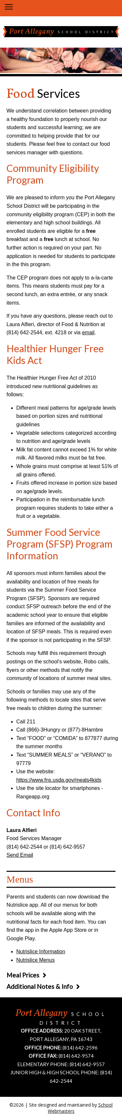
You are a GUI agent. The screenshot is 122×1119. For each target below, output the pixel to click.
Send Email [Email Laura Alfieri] (20, 855)
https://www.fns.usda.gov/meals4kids (58, 780)
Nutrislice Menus (35, 960)
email (88, 332)
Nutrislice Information (40, 951)
